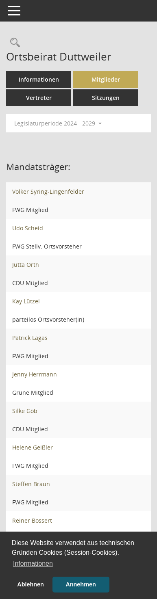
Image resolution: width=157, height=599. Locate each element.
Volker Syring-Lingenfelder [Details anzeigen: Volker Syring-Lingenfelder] (48, 191)
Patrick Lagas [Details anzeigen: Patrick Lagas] (30, 338)
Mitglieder (106, 79)
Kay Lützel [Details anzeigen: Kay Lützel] (26, 301)
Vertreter (39, 98)
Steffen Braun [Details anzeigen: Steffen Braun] (31, 484)
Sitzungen (106, 98)
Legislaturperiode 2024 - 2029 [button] (58, 123)
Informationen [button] (33, 563)
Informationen (39, 79)
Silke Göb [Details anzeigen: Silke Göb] (24, 411)
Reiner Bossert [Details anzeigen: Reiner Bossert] (32, 520)
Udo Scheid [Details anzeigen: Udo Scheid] (27, 228)
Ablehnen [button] (30, 584)
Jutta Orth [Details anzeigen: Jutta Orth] (25, 264)
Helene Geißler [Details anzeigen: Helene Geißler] (32, 447)
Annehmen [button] (80, 584)
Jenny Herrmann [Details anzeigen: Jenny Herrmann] (34, 374)
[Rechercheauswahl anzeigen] (13, 43)
